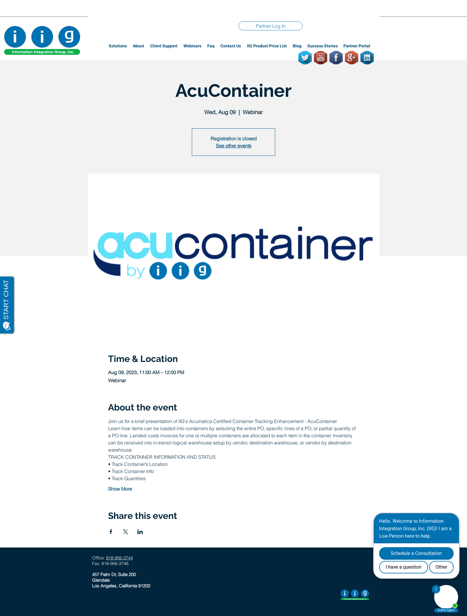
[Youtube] (320, 57)
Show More (120, 489)
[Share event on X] (125, 531)
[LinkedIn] (367, 57)
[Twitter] (305, 57)
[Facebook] (336, 57)
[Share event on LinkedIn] (140, 531)
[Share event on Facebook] (111, 531)
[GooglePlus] (351, 57)
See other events (233, 146)
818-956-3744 (119, 558)
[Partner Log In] (271, 25)
